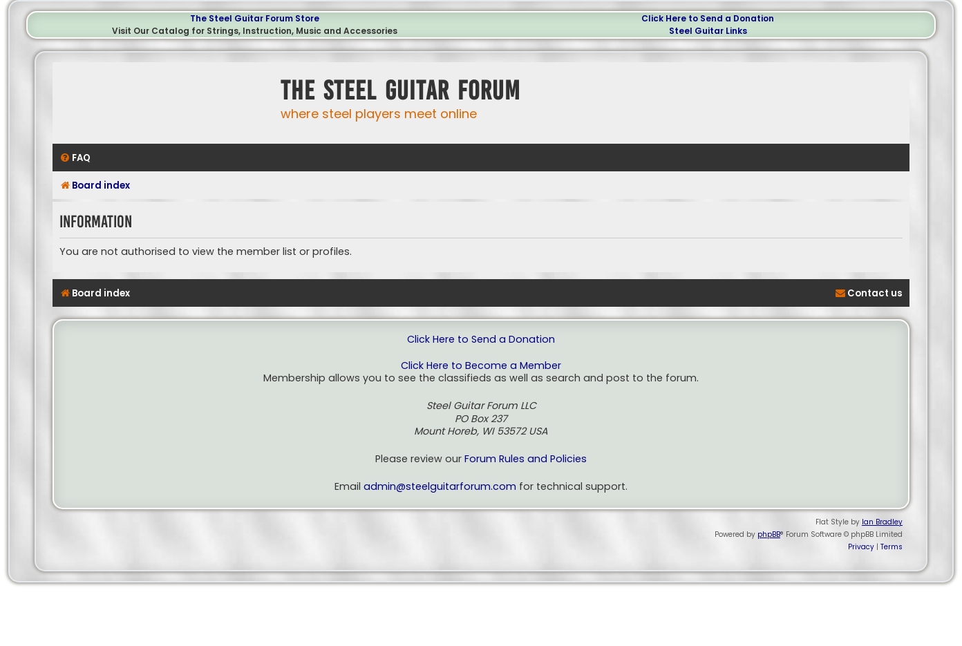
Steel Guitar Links (708, 31)
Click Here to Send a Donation (707, 18)
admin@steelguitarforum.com (440, 486)
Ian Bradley (882, 522)
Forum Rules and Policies (525, 459)
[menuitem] (75, 158)
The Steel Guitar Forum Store (254, 18)
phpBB (768, 534)
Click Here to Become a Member (481, 365)
